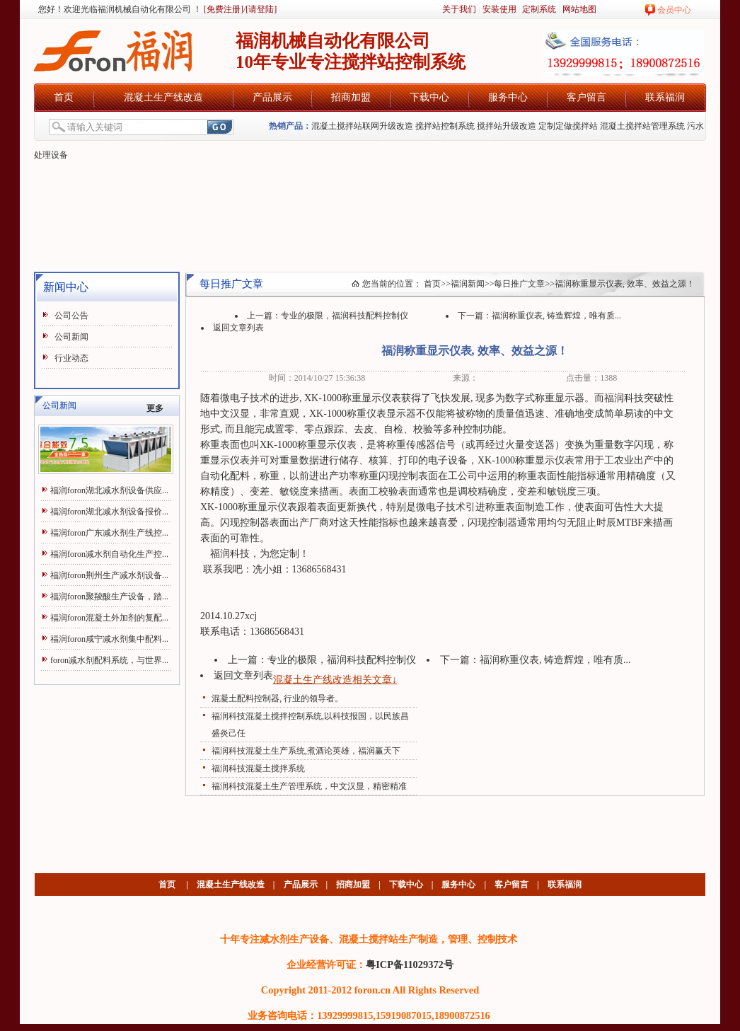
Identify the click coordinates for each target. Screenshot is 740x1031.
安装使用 (499, 9)
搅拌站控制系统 (445, 126)
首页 (64, 97)
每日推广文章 (519, 284)
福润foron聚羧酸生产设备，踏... (109, 596)
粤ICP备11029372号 (409, 964)
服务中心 (508, 97)
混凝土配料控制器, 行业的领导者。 (277, 698)
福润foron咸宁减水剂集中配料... (109, 639)
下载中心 (429, 97)
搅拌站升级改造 (506, 126)
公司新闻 (71, 337)
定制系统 (539, 9)
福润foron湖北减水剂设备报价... (109, 512)
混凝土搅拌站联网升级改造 (362, 126)
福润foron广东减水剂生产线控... (109, 533)
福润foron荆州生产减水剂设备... (109, 575)
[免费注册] (222, 9)
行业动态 (71, 358)
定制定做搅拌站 (568, 126)
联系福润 (665, 97)
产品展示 (272, 97)
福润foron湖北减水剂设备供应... (109, 490)
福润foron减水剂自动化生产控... (109, 554)
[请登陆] (261, 9)
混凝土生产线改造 (163, 97)
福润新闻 (468, 284)
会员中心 (674, 10)
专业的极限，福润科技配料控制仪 (344, 316)
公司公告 (71, 316)
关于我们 (459, 9)
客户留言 (586, 97)
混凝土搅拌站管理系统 (642, 126)
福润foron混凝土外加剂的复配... (109, 618)
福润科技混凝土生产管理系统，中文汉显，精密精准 (309, 786)
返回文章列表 (238, 328)
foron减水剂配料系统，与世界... (109, 660)
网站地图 (579, 9)
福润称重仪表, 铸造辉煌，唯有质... (556, 316)
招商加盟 (351, 97)
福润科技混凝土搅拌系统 (258, 768)
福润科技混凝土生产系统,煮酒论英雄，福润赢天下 (306, 751)
